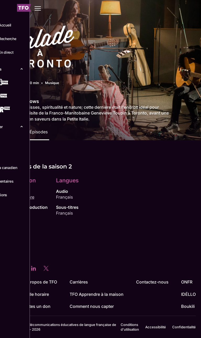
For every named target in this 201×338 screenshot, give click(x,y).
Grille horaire (36, 294)
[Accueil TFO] (24, 8)
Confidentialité (184, 327)
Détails (13, 131)
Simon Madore (19, 197)
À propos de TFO (40, 282)
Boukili (188, 306)
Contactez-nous (152, 282)
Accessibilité (155, 327)
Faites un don (37, 306)
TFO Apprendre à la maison (97, 294)
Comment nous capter (92, 306)
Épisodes (39, 131)
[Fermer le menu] (8, 8)
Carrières (79, 282)
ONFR (186, 282)
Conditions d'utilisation (130, 327)
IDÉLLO (188, 294)
